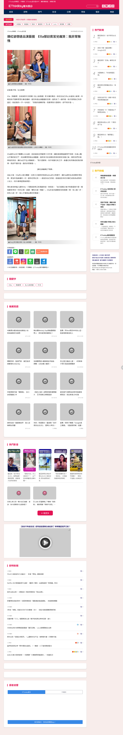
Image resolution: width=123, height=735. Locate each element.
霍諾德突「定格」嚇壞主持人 (107, 61)
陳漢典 (62, 24)
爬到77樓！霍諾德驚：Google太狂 (105, 49)
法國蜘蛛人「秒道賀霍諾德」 (106, 73)
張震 (68, 24)
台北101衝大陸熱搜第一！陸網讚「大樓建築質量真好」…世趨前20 (30, 655)
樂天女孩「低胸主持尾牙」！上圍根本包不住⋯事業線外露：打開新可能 (31, 637)
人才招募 (101, 255)
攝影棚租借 (44, 1)
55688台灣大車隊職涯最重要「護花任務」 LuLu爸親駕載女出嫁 (29, 628)
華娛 (83, 11)
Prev (10, 462)
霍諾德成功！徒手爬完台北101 (107, 36)
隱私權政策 (95, 260)
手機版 (22, 1)
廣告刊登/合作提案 (97, 258)
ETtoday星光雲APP (32, 1)
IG (112, 6)
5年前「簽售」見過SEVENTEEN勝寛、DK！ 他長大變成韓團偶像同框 (31, 610)
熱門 (40, 11)
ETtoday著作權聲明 (40, 267)
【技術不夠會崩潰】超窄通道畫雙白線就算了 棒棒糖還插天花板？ (45, 526)
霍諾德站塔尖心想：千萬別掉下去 (107, 123)
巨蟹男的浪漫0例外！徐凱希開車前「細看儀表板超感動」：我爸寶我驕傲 (32, 601)
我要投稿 (95, 255)
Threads (103, 6)
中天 (39, 285)
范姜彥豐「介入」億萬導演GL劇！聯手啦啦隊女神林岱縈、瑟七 (29, 619)
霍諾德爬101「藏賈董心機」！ (106, 135)
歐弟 (33, 24)
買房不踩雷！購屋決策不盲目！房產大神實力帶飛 (108, 204)
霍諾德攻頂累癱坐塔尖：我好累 (107, 86)
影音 (54, 11)
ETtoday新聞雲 (14, 1)
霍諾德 (40, 24)
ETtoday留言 (26, 692)
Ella (10, 285)
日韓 (69, 11)
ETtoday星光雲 (20, 6)
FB (109, 6)
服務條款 (113, 258)
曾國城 (26, 24)
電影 (97, 11)
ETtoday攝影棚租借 (107, 235)
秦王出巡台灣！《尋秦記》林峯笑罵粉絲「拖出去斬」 (25, 592)
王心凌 (48, 24)
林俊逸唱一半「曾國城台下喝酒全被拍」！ (107, 111)
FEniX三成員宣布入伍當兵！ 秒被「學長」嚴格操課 (25, 574)
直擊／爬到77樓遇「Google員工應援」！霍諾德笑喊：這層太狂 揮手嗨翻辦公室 (71, 425)
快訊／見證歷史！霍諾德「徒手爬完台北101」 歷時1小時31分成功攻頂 (45, 425)
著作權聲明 (103, 260)
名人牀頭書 (29, 285)
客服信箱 (107, 258)
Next (80, 462)
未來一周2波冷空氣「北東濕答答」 (28, 19)
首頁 (11, 11)
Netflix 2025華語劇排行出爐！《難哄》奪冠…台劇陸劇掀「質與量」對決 (32, 583)
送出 (97, 6)
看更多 (46, 513)
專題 (112, 11)
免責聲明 (110, 260)
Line (106, 6)
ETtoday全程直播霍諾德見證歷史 (107, 148)
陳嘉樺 (18, 285)
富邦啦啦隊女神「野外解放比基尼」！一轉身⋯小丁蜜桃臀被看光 (29, 646)
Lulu (54, 24)
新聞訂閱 (53, 1)
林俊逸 (18, 24)
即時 (25, 11)
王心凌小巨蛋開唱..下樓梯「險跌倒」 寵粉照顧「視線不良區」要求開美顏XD (44, 504)
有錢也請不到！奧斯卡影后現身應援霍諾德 (107, 98)
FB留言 (64, 692)
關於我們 (107, 255)
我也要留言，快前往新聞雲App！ (45, 722)
